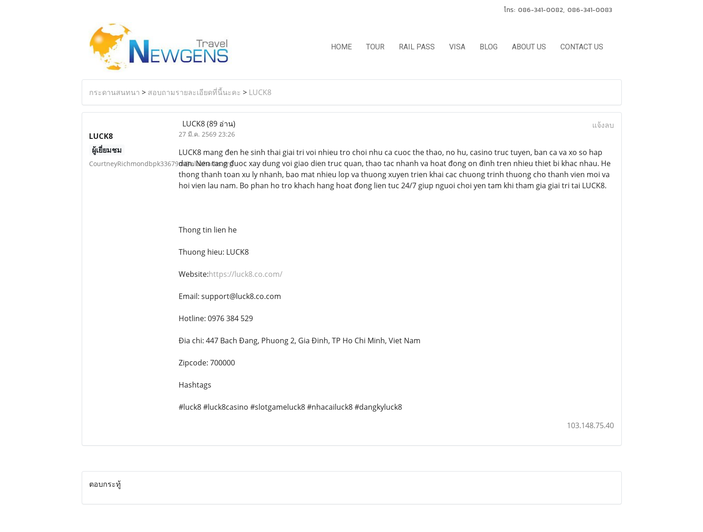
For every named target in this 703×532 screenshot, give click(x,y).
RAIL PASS (417, 46)
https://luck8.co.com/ (245, 274)
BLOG (489, 46)
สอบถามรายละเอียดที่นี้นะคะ (194, 92)
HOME (341, 46)
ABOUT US (529, 46)
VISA (457, 46)
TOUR (375, 46)
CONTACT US (581, 46)
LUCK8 (260, 92)
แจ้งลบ (603, 125)
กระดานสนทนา (114, 92)
